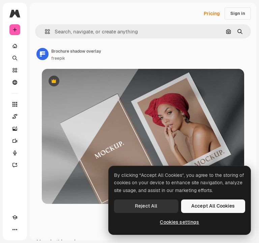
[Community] (14, 82)
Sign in (237, 13)
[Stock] (14, 70)
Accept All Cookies (213, 206)
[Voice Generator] (14, 152)
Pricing (212, 13)
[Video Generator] (14, 140)
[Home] (14, 45)
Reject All (146, 206)
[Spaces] (14, 116)
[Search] (14, 58)
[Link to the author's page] (42, 54)
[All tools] (14, 104)
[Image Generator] (14, 128)
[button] (44, 31)
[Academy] (14, 217)
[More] (14, 229)
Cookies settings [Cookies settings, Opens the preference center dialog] (179, 222)
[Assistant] (14, 165)
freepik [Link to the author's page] (58, 58)
